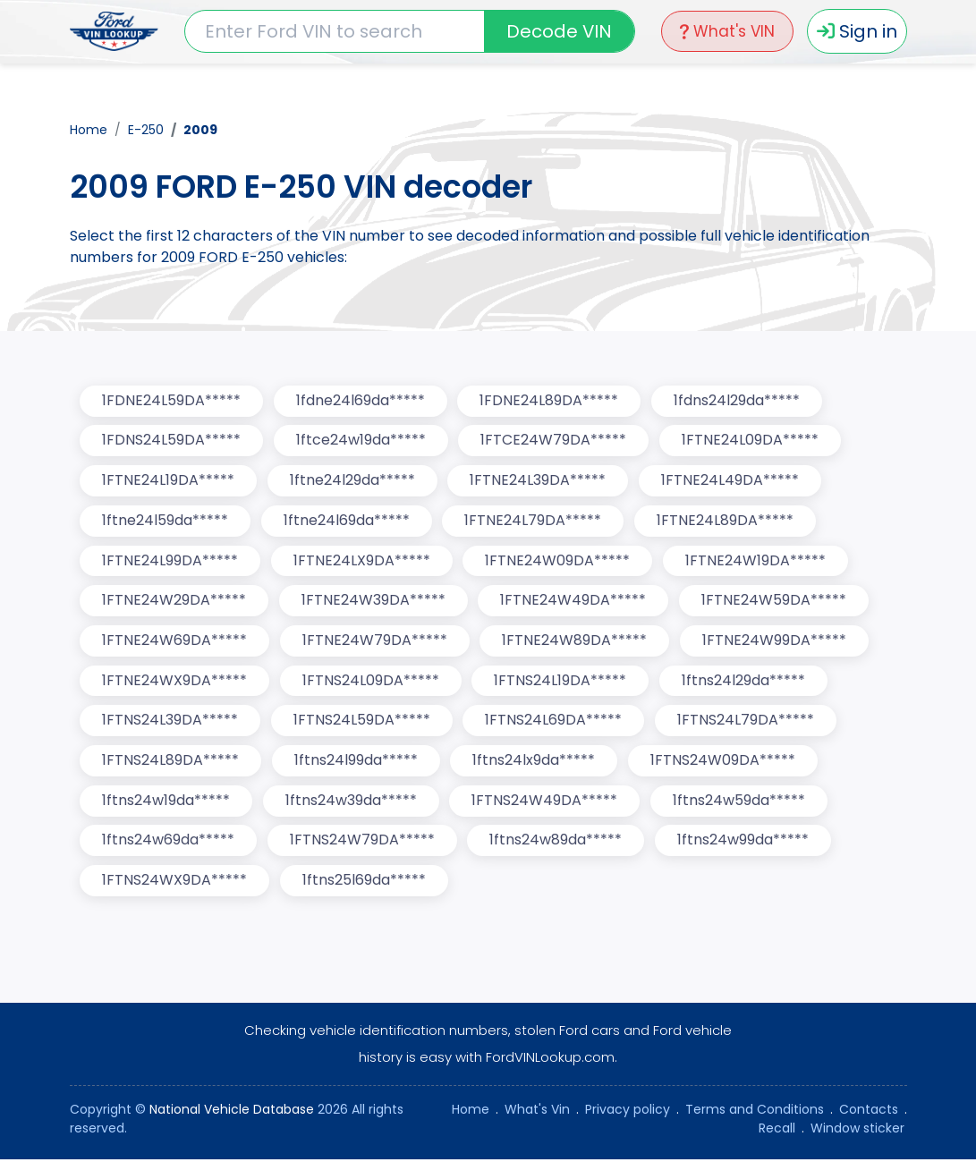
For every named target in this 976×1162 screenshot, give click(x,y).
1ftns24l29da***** (745, 682)
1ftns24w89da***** (557, 843)
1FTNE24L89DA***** (726, 521)
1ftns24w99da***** (745, 843)
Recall (777, 1131)
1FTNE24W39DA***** (374, 601)
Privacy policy (627, 1112)
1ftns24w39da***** (352, 803)
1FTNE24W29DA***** (175, 601)
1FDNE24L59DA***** (172, 400)
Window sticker (857, 1131)
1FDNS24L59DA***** (172, 440)
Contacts (868, 1112)
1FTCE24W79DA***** (555, 440)
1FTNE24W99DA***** (776, 642)
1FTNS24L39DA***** (171, 722)
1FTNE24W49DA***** (575, 601)
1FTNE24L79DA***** (534, 521)
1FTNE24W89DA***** (576, 642)
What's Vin (537, 1112)
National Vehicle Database (231, 1112)
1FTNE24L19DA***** (169, 481)
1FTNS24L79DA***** (747, 722)
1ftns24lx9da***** (535, 762)
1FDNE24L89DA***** (550, 400)
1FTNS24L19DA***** (562, 682)
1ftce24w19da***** (362, 440)
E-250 (146, 129)
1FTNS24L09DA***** (371, 682)
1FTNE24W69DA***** (175, 642)
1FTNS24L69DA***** (555, 722)
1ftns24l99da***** (357, 762)
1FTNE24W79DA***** (375, 642)
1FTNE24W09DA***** (559, 561)
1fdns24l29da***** (738, 400)
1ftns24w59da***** (741, 803)
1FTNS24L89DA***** (171, 762)
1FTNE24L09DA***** (751, 440)
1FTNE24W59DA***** (775, 601)
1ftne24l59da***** (166, 521)
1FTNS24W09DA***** (724, 762)
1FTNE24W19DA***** (757, 561)
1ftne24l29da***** (353, 481)
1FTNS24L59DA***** (362, 722)
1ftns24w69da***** (169, 843)
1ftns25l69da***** (365, 883)
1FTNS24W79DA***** (363, 843)
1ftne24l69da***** (347, 521)
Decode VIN (558, 31)
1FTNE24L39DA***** (539, 481)
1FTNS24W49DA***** (546, 803)
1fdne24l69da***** (361, 400)
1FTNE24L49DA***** (732, 481)
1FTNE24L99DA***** (171, 561)
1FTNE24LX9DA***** (362, 561)
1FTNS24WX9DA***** (175, 883)
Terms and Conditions (754, 1112)
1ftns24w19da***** (167, 803)
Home (88, 129)
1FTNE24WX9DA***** (175, 682)
